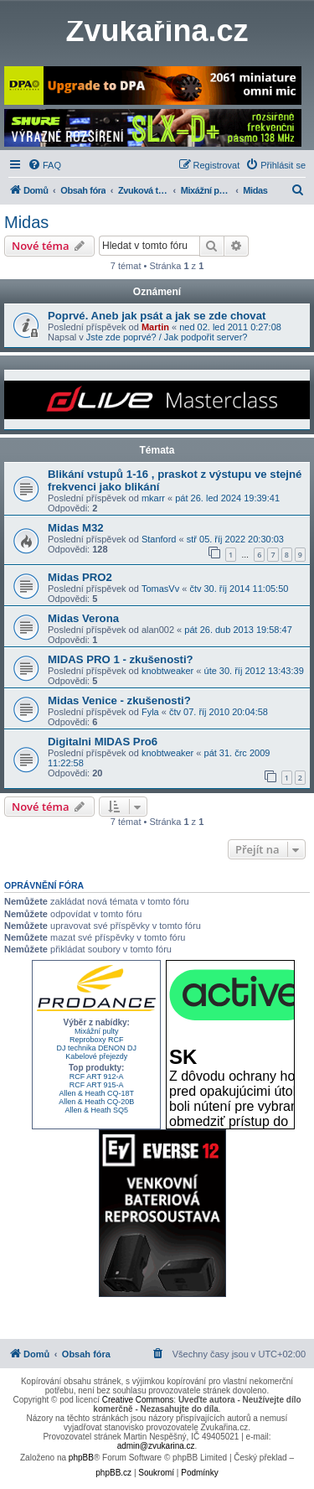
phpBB (81, 1457)
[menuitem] (44, 165)
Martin (155, 327)
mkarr (153, 498)
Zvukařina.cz (156, 31)
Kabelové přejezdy (96, 1056)
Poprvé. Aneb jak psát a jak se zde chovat (156, 315)
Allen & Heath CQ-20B (96, 1101)
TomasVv (160, 589)
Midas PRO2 (80, 577)
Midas (26, 222)
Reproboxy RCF (96, 1039)
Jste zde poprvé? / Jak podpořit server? (167, 337)
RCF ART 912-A (96, 1076)
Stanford (159, 539)
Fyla (150, 712)
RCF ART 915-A (96, 1085)
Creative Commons (138, 1399)
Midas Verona (83, 618)
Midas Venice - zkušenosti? (119, 700)
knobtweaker (167, 671)
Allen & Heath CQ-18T (96, 1093)
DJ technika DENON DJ (96, 1048)
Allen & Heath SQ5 (96, 1110)
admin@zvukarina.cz (156, 1445)
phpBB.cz (113, 1472)
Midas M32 (76, 527)
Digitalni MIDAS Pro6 (102, 741)
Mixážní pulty (97, 1031)
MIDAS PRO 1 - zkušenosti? (120, 659)
